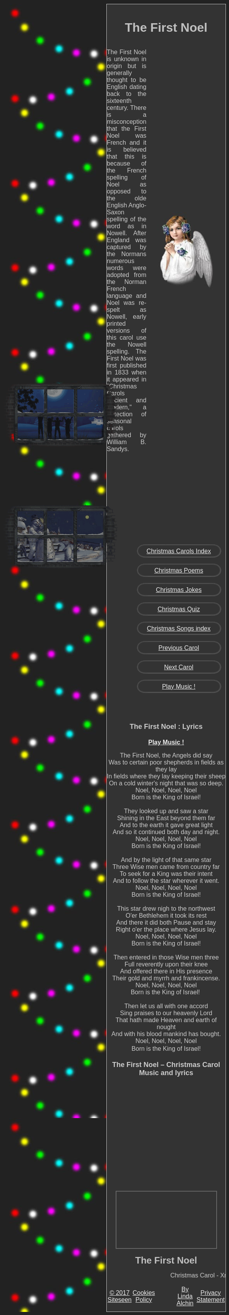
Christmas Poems (178, 570)
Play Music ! (178, 686)
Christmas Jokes (179, 590)
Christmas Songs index (179, 628)
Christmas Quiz (178, 609)
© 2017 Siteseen (120, 1296)
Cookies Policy (144, 1296)
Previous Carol (179, 648)
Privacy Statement (211, 1296)
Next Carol (178, 667)
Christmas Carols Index (179, 551)
